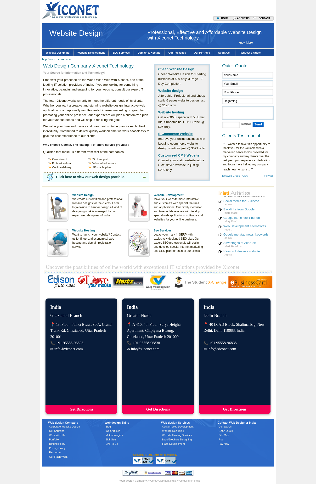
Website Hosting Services (177, 435)
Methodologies (114, 435)
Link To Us (112, 443)
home (224, 18)
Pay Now (224, 443)
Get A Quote (226, 430)
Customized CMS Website (178, 155)
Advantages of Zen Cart (239, 243)
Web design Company (133, 480)
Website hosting (171, 112)
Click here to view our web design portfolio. (90, 177)
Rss (221, 439)
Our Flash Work (58, 456)
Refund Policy (57, 443)
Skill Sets (111, 439)
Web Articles (113, 430)
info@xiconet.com (68, 349)
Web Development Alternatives (244, 226)
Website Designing (57, 52)
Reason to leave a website (241, 251)
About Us (225, 52)
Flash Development (173, 443)
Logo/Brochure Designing (177, 439)
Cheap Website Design (176, 69)
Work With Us (57, 435)
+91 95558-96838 (69, 343)
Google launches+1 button (241, 217)
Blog (108, 426)
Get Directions (81, 409)
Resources (55, 452)
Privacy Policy (57, 448)
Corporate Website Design (64, 426)
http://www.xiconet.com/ (57, 59)
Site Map (224, 435)
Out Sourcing (56, 430)
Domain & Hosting (149, 52)
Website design (170, 91)
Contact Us (225, 426)
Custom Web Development (177, 426)
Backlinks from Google (238, 209)
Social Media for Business (241, 201)
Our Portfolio (202, 52)
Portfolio (54, 439)
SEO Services (121, 52)
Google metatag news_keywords (246, 234)
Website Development (91, 52)
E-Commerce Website (175, 134)
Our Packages (177, 52)
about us (243, 18)
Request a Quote (250, 52)
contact (264, 18)
